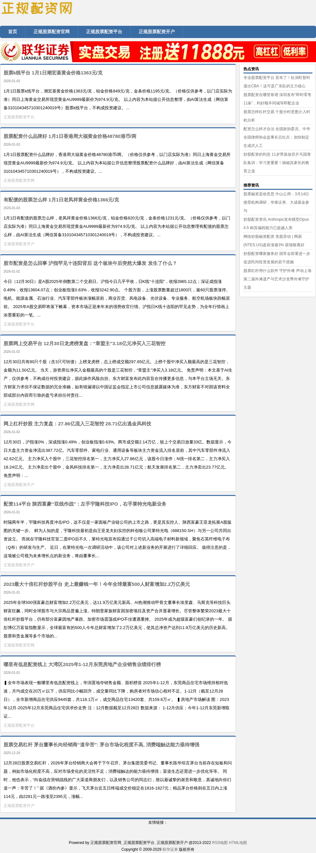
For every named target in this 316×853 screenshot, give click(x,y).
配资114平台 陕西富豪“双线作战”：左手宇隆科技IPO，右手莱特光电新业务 (85, 504)
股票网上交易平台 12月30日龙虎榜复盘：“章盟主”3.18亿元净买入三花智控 (84, 343)
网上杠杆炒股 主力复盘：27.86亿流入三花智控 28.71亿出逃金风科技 (77, 423)
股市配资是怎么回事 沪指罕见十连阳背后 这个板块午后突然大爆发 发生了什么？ (90, 263)
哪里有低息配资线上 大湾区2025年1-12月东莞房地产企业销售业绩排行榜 (82, 664)
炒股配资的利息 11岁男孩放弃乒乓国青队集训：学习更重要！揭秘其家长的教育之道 (277, 162)
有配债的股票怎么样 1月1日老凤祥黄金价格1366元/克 (61, 199)
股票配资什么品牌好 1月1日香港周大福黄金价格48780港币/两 (70, 136)
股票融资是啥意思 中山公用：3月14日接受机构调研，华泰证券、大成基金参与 (276, 202)
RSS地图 (220, 842)
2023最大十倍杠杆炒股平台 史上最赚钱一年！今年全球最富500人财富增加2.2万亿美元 (97, 584)
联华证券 (170, 849)
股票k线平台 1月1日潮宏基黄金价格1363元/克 (53, 72)
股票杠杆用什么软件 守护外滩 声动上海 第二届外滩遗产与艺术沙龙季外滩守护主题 (277, 279)
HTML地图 (238, 842)
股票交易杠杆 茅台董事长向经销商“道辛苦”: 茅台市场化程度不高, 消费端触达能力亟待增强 (101, 744)
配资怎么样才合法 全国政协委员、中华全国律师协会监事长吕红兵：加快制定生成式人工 (276, 137)
